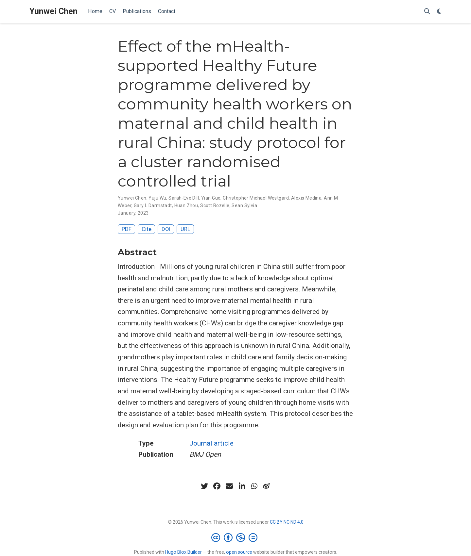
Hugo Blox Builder (183, 552)
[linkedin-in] (242, 486)
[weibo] (266, 486)
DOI (166, 229)
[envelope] (229, 486)
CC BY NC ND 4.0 (287, 522)
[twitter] (204, 486)
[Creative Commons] (235, 537)
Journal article (211, 443)
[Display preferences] (439, 11)
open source (239, 552)
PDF (126, 229)
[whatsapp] (254, 486)
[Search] (427, 11)
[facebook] (217, 486)
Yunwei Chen (53, 11)
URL (185, 229)
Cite (146, 229)
